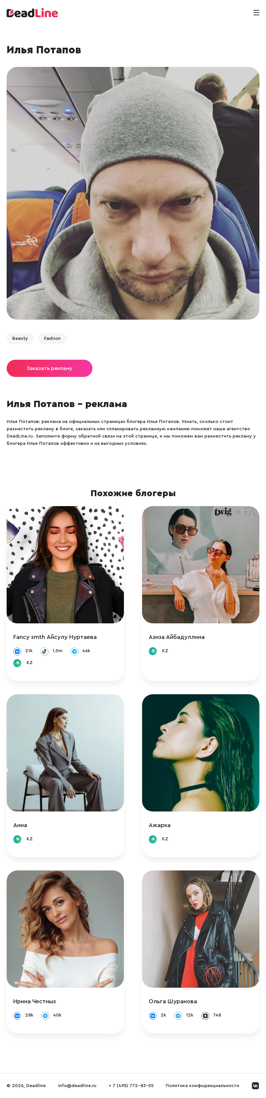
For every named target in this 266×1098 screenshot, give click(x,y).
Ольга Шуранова (173, 1001)
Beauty (20, 338)
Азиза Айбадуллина (177, 637)
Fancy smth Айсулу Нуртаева (55, 637)
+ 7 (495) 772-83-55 (131, 1085)
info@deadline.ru (77, 1085)
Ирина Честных (34, 1001)
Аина (20, 825)
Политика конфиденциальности (202, 1085)
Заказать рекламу (50, 368)
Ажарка (160, 825)
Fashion (52, 338)
